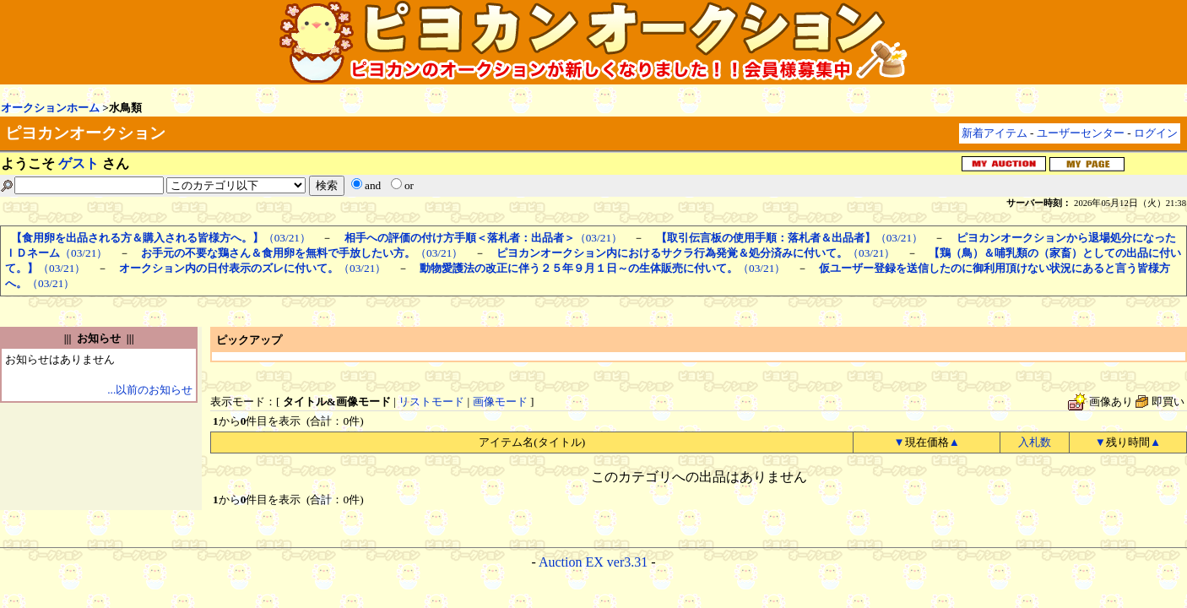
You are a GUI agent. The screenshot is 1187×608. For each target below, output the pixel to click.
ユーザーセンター (1081, 133)
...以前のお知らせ (149, 389)
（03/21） (161, 237)
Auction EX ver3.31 (593, 562)
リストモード (431, 401)
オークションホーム (50, 107)
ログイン (1156, 133)
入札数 (1034, 442)
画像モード (500, 401)
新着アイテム (994, 133)
